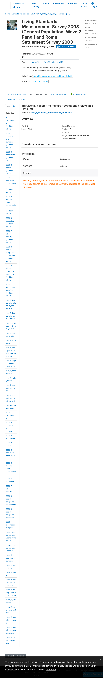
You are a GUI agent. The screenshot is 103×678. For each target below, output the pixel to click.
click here (51, 669)
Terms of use (84, 4)
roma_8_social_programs (11, 620)
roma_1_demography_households (11, 548)
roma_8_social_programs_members (11, 630)
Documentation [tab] (58, 94)
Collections (58, 3)
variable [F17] (64, 14)
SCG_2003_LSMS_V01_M (47, 14)
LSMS (33, 14)
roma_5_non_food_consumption (11, 582)
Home (7, 14)
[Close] (101, 659)
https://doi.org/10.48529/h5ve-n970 (47, 62)
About (46, 3)
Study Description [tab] (17, 94)
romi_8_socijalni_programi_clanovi (11, 398)
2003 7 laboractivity (9, 489)
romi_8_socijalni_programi (11, 388)
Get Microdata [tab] (78, 94)
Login (94, 5)
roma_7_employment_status (11, 610)
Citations (72, 3)
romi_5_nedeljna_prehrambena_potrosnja (51, 112)
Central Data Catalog (20, 14)
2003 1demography (11, 415)
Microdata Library (18, 5)
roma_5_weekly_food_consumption (11, 592)
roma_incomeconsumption (10, 640)
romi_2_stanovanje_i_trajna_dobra (11, 326)
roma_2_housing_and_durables (10, 558)
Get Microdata (66, 47)
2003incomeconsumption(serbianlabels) (10, 290)
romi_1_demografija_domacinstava (11, 316)
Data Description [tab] (38, 95)
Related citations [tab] (16, 100)
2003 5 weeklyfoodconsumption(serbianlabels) (11, 205)
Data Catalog (35, 4)
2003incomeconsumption (10, 525)
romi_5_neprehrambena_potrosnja (11, 363)
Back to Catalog (16, 656)
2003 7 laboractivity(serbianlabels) (9, 237)
